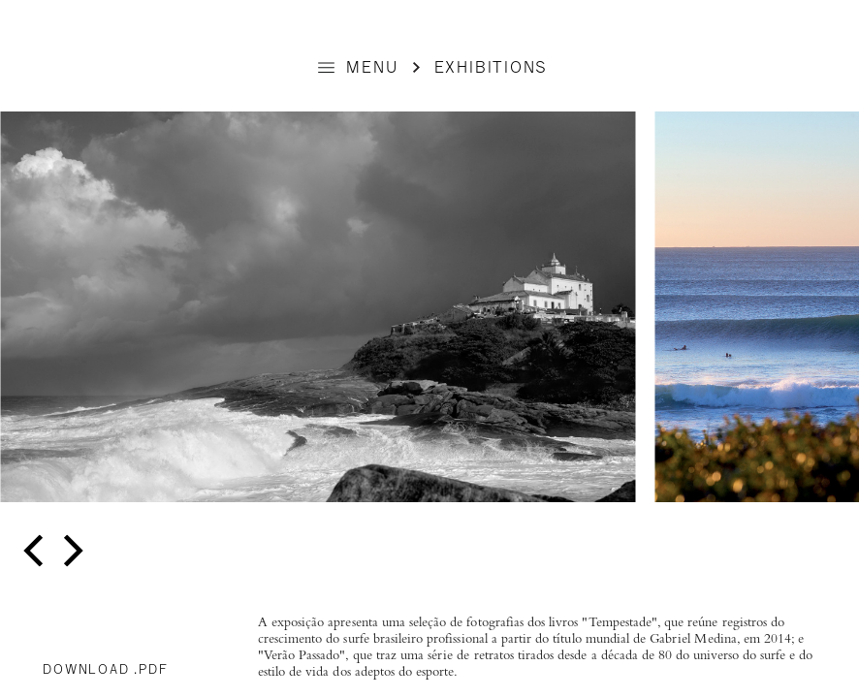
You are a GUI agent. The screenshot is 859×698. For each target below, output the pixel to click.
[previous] (36, 551)
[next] (70, 551)
